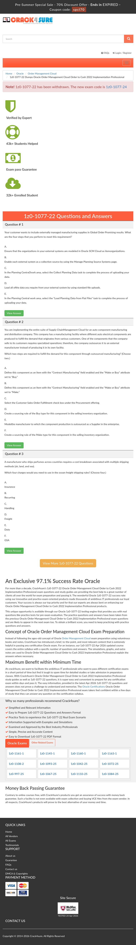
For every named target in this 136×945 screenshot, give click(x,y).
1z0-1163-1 (109, 753)
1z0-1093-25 (48, 763)
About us (10, 855)
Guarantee (11, 860)
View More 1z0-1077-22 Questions (68, 563)
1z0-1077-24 (116, 87)
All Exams (10, 840)
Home (9, 73)
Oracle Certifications (93, 686)
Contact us (11, 869)
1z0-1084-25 (110, 773)
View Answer (14, 313)
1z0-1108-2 (16, 763)
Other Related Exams (42, 742)
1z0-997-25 (16, 773)
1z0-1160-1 (78, 753)
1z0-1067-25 (48, 773)
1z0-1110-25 (79, 773)
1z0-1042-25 (79, 763)
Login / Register (122, 52)
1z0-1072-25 (110, 763)
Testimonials (12, 845)
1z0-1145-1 (47, 753)
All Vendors (11, 836)
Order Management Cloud (42, 73)
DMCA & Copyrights (16, 873)
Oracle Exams (17, 743)
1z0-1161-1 (16, 753)
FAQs (105, 52)
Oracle (20, 73)
